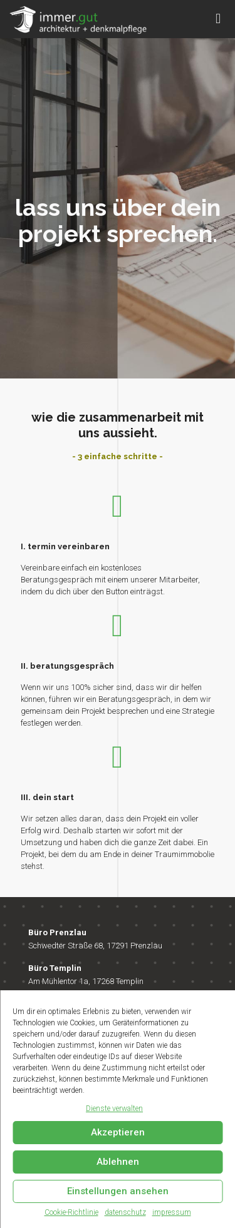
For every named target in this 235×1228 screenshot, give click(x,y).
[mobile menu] (218, 18)
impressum (171, 1212)
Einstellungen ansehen (118, 1191)
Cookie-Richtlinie (71, 1212)
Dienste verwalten (114, 1108)
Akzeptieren (118, 1132)
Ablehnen (118, 1161)
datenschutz (125, 1212)
